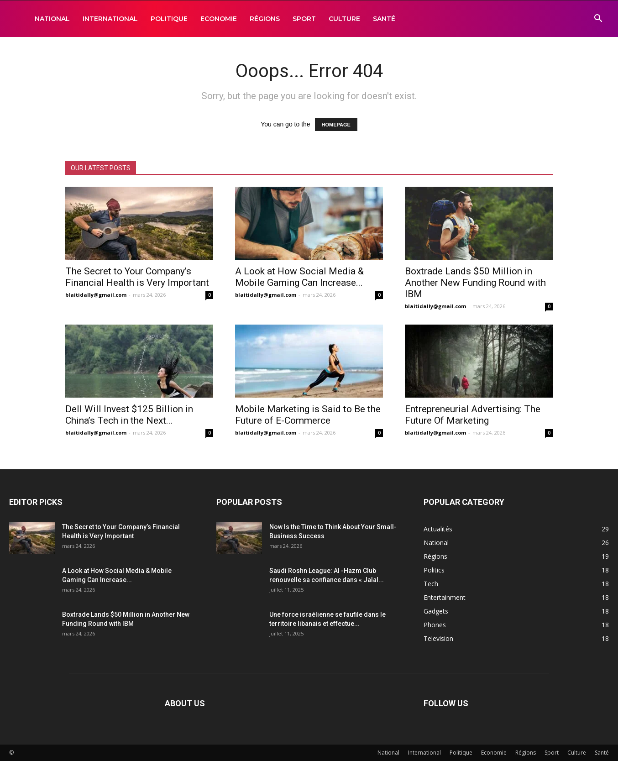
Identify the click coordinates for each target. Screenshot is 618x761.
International (110, 19)
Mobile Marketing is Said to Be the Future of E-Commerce (308, 415)
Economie (218, 19)
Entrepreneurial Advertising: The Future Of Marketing (472, 415)
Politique (169, 19)
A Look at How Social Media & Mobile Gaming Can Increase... (299, 277)
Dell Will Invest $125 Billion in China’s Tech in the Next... (129, 415)
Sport (304, 19)
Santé (384, 19)
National (52, 19)
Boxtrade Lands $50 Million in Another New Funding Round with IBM (475, 282)
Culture (344, 19)
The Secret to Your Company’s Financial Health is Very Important (137, 277)
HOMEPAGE (336, 124)
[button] (598, 19)
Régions (265, 19)
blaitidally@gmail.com (95, 294)
